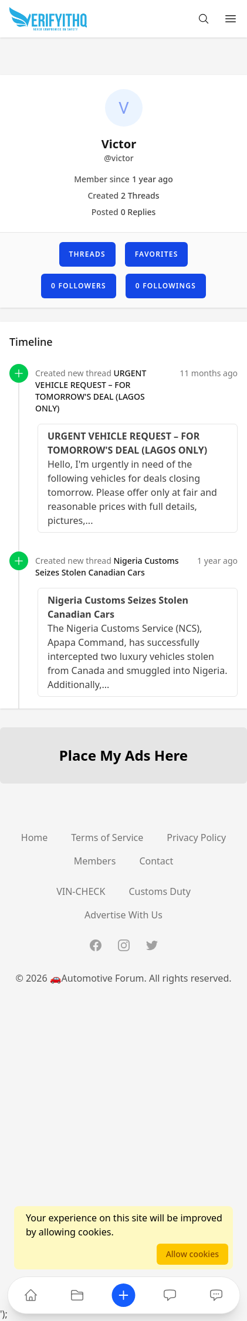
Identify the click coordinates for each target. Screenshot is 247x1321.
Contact (156, 860)
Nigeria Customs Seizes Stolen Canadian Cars (107, 566)
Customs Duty (159, 891)
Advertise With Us (123, 914)
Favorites (156, 254)
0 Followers (78, 286)
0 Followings (166, 286)
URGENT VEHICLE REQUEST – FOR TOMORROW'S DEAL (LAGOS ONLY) (90, 390)
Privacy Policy (196, 837)
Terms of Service (107, 837)
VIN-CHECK (80, 891)
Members (95, 860)
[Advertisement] (123, 1183)
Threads (87, 254)
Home (34, 837)
